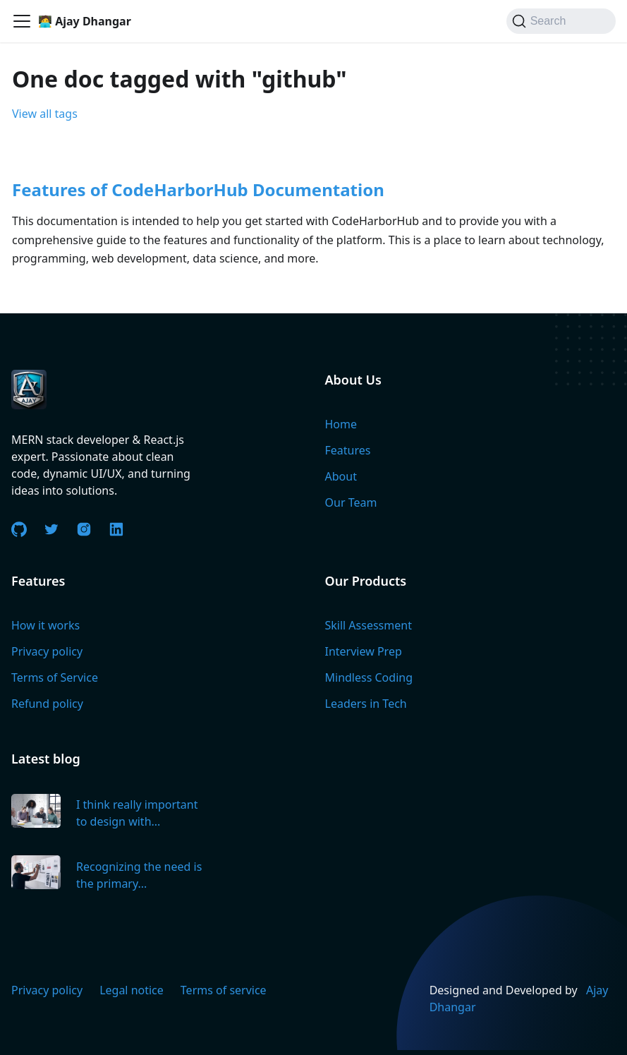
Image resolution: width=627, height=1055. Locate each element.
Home (341, 424)
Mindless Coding (369, 677)
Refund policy (47, 703)
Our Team (351, 502)
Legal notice (131, 990)
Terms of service (224, 990)
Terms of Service (54, 677)
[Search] (561, 21)
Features (348, 450)
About (341, 476)
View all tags (45, 113)
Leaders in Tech (366, 703)
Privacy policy (47, 651)
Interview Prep (363, 651)
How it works (45, 625)
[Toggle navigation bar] (21, 21)
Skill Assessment (368, 625)
